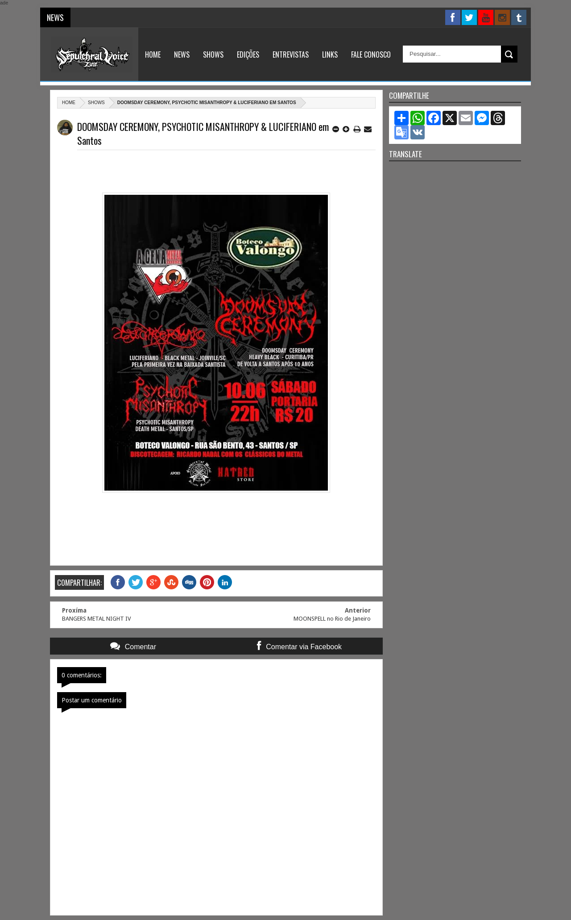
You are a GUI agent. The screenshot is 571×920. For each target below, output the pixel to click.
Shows (213, 54)
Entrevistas (291, 54)
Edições (248, 54)
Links (330, 54)
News (182, 54)
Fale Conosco (371, 54)
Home (153, 54)
